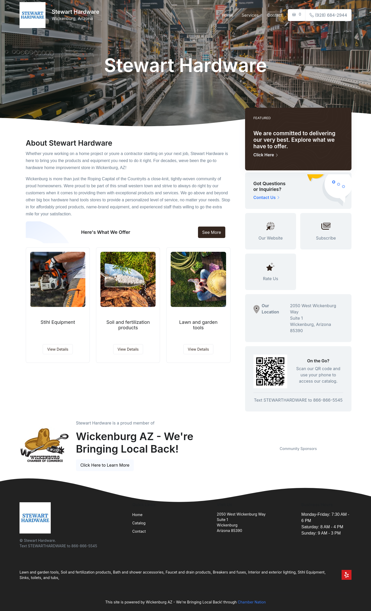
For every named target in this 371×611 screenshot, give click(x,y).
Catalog (138, 523)
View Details (57, 349)
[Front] (34, 15)
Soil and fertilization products (128, 325)
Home (227, 15)
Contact (274, 15)
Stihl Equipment (58, 322)
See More (211, 232)
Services (250, 15)
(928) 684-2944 (328, 15)
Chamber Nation (252, 602)
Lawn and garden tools (198, 325)
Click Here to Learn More (105, 465)
